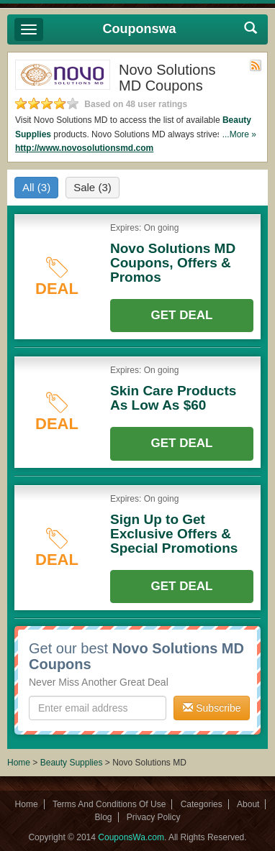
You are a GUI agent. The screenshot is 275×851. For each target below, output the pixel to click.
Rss (255, 65)
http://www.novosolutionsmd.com (84, 148)
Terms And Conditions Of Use (109, 804)
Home (18, 763)
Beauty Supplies (71, 763)
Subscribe (211, 708)
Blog (103, 817)
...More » (239, 134)
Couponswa (139, 29)
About (248, 804)
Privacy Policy (154, 817)
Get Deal (182, 315)
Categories (201, 804)
